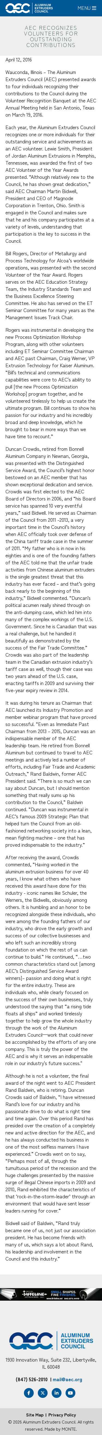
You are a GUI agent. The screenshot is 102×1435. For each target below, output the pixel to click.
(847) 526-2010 (32, 1379)
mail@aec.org (67, 1379)
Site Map (35, 1414)
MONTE (69, 1428)
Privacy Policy (62, 1414)
